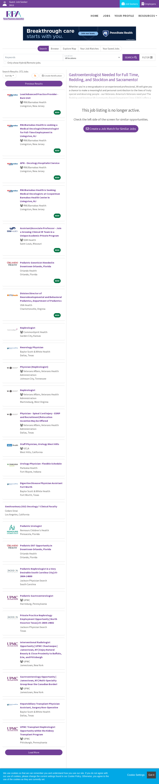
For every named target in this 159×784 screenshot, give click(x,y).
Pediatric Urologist (31, 525)
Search (43, 48)
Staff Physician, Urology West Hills (39, 444)
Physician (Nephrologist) (34, 366)
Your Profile (124, 16)
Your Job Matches (89, 48)
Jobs (106, 16)
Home (95, 16)
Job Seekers (130, 4)
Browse (55, 48)
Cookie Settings (136, 775)
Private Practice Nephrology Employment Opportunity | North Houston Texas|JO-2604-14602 (38, 619)
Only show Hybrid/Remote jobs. (24, 62)
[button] (147, 57)
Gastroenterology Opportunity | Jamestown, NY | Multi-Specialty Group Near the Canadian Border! (38, 680)
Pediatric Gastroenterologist (36, 595)
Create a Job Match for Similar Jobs (111, 129)
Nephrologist (27, 327)
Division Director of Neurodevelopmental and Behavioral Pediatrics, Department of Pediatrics (41, 297)
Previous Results (34, 83)
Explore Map (69, 48)
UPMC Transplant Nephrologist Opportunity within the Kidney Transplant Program (37, 730)
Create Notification (52, 75)
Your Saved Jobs (111, 48)
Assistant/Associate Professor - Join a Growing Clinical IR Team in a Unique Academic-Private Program (40, 232)
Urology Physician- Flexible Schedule (41, 463)
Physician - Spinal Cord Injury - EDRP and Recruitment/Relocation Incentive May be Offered (40, 417)
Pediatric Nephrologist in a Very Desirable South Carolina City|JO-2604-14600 (39, 572)
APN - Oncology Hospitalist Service (39, 163)
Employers (149, 4)
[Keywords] (33, 57)
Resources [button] (147, 16)
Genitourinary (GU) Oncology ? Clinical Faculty (31, 506)
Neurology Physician (31, 347)
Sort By (8, 75)
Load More (33, 752)
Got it (151, 775)
